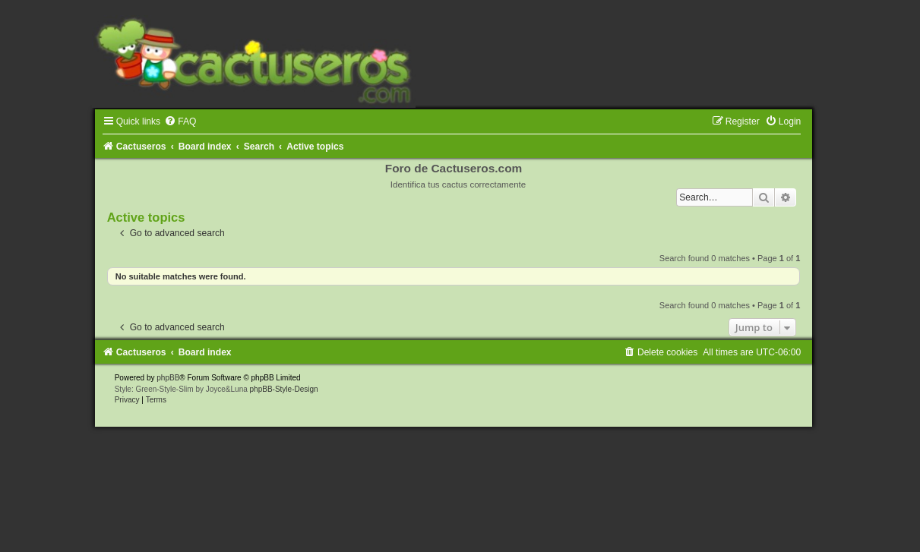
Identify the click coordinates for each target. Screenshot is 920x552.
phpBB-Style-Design (284, 389)
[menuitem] (180, 121)
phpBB (167, 378)
